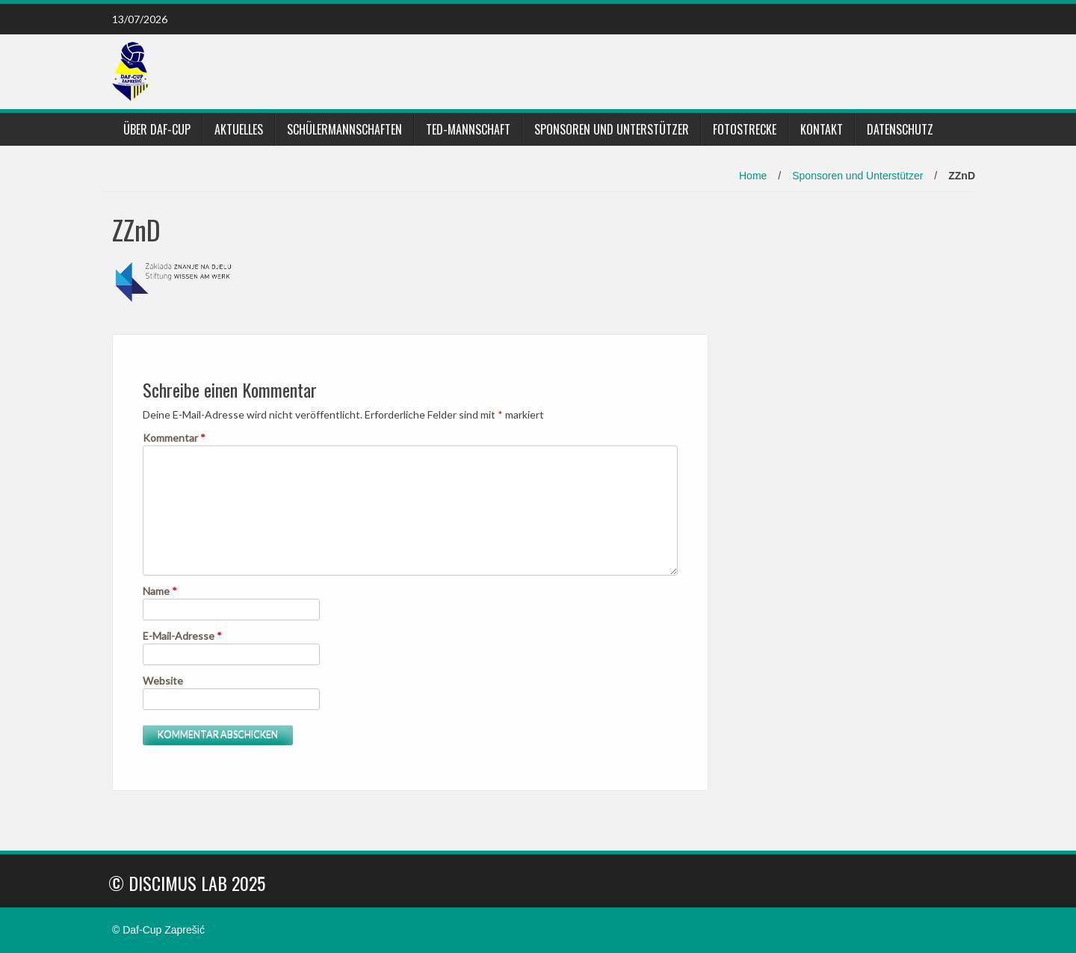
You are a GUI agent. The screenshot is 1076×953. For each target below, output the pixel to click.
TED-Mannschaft (468, 129)
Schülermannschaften (344, 129)
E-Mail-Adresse (182, 635)
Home (753, 176)
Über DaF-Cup (157, 129)
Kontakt (821, 129)
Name (160, 591)
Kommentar (174, 437)
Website (163, 680)
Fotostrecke (744, 129)
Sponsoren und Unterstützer (611, 129)
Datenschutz (900, 129)
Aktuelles (238, 129)
